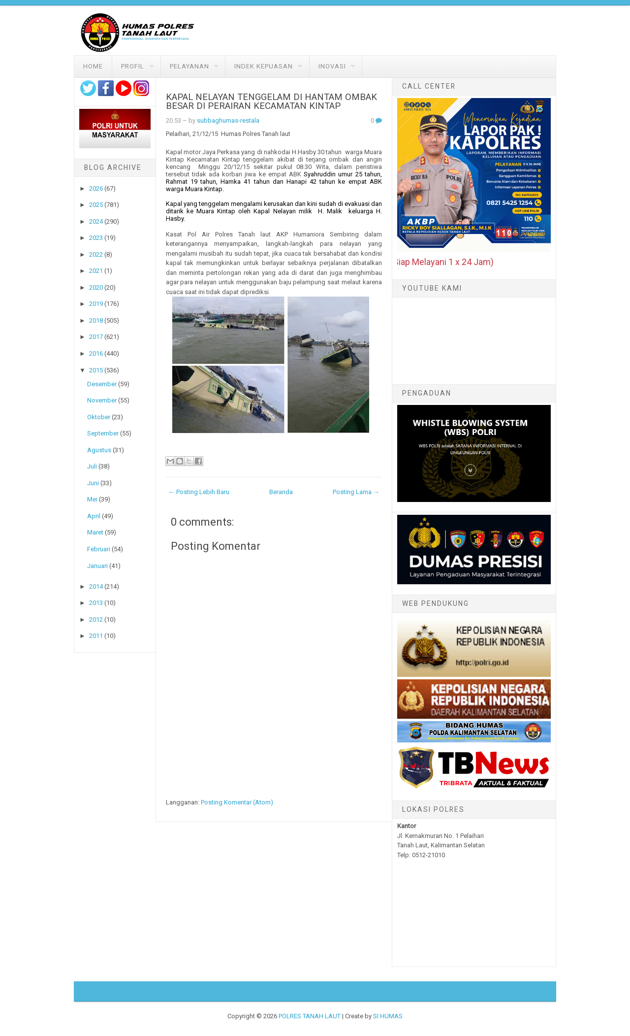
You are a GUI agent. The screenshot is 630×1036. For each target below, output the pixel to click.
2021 (96, 270)
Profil (132, 66)
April (93, 516)
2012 (96, 619)
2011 (96, 635)
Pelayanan (189, 66)
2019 (96, 303)
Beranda (281, 492)
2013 (96, 602)
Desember (102, 384)
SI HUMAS (388, 1016)
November (102, 400)
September (103, 433)
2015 (96, 370)
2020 (96, 287)
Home (93, 66)
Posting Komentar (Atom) (237, 802)
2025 (96, 204)
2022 (96, 254)
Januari (97, 565)
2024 (96, 221)
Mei (92, 499)
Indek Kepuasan (263, 66)
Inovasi (332, 66)
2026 (96, 188)
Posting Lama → (356, 492)
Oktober (98, 417)
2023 (96, 237)
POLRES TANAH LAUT (310, 1016)
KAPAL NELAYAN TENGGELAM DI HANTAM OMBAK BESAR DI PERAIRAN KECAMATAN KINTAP (271, 102)
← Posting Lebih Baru (198, 492)
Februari (98, 549)
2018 (96, 320)
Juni (93, 483)
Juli (92, 466)
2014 (96, 586)
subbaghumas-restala (228, 120)
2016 (96, 353)
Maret (95, 532)
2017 (96, 336)
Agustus (99, 450)
